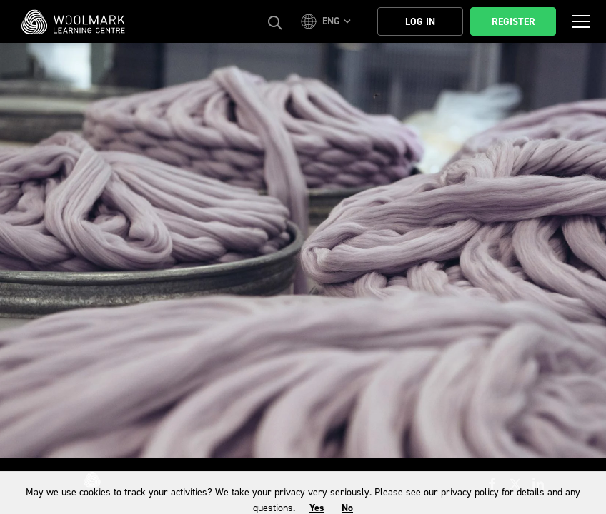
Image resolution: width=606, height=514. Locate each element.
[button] (328, 21)
